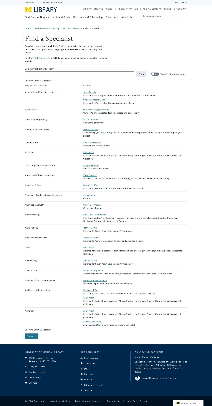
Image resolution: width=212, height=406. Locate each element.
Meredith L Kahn (91, 185)
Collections (112, 17)
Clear (141, 74)
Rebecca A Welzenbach (95, 280)
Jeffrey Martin (90, 227)
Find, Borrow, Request (37, 17)
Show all (31, 336)
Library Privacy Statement (147, 356)
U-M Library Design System (133, 401)
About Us (126, 17)
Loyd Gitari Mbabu (92, 142)
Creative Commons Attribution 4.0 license (157, 365)
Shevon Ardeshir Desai (94, 99)
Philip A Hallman (91, 165)
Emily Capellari (90, 175)
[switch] (169, 74)
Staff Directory (40, 58)
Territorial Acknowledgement (89, 401)
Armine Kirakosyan (92, 321)
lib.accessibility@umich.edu (96, 109)
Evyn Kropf (88, 152)
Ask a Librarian (90, 129)
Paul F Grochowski (92, 119)
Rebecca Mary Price (93, 270)
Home (28, 28)
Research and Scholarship (88, 17)
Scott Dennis (89, 92)
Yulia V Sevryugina (92, 204)
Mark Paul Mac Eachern (94, 214)
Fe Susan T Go (90, 290)
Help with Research (72, 28)
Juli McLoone (89, 195)
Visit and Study (61, 17)
